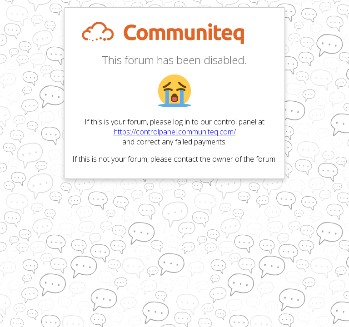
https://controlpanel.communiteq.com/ (175, 132)
